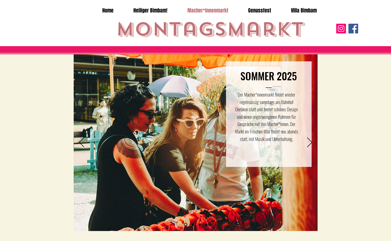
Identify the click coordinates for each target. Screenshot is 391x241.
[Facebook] (353, 28)
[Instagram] (341, 28)
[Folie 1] (193, 225)
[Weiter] (309, 142)
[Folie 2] (200, 225)
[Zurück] (81, 142)
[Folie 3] (206, 225)
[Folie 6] (185, 224)
